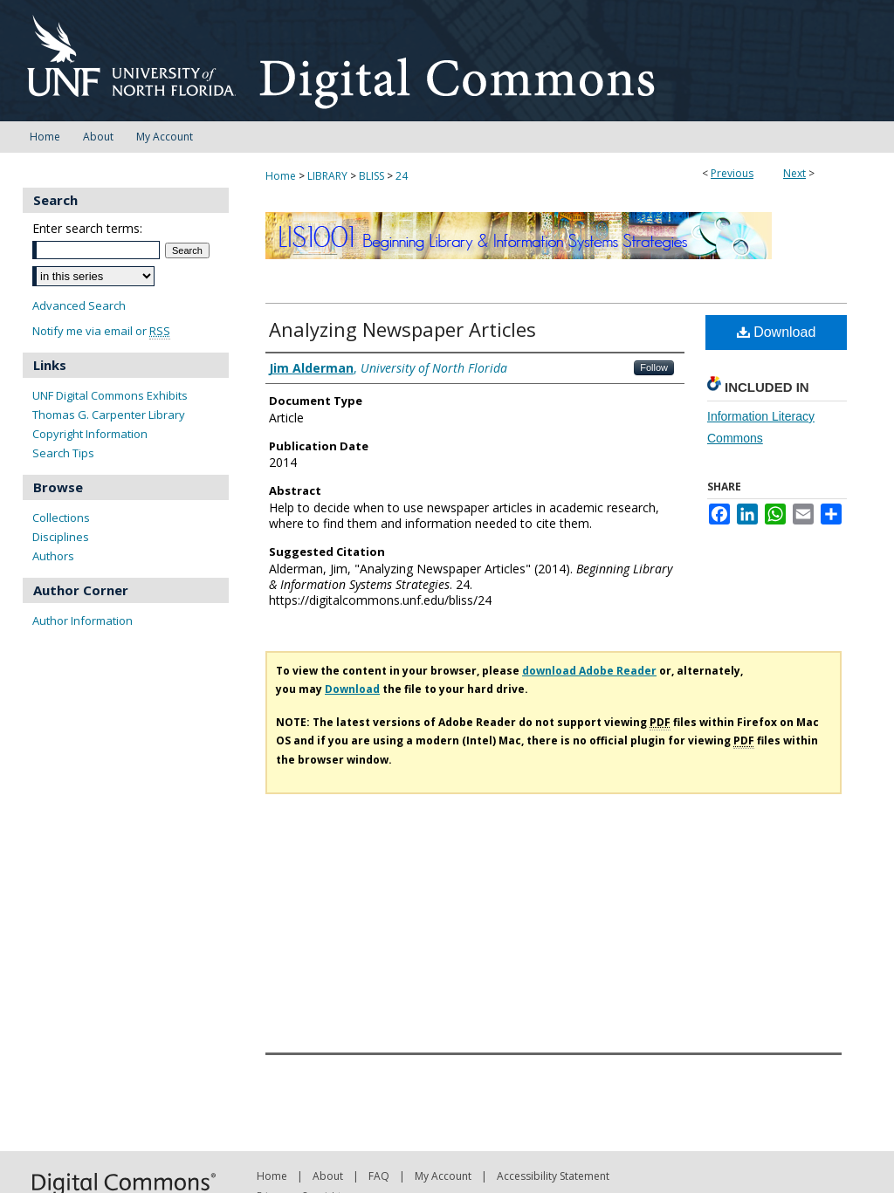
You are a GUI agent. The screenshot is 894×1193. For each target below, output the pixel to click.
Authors (53, 556)
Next (794, 173)
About (328, 1176)
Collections (61, 517)
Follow (654, 367)
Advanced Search (79, 305)
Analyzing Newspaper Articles (402, 329)
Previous (732, 173)
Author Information (82, 620)
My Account (443, 1176)
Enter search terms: (87, 228)
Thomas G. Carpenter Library (108, 414)
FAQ (378, 1176)
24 (401, 175)
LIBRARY (327, 175)
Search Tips (63, 453)
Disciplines (60, 537)
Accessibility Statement (553, 1176)
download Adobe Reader (589, 670)
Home (280, 175)
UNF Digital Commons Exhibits (110, 395)
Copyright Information (90, 434)
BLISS (371, 175)
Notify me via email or (101, 331)
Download (776, 332)
